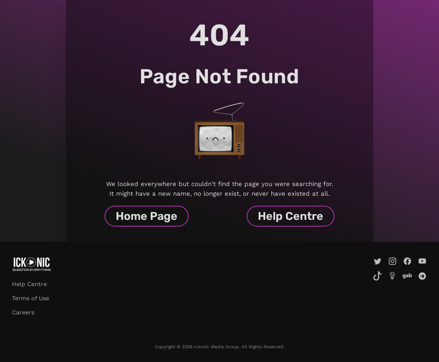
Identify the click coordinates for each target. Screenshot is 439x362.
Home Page (146, 216)
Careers (23, 312)
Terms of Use (30, 298)
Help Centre (290, 216)
